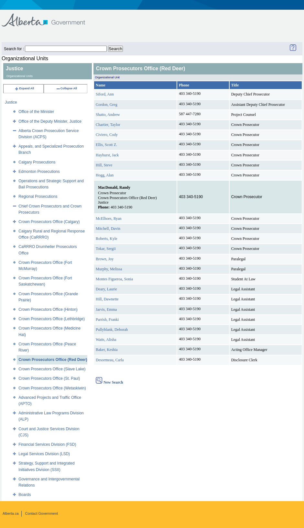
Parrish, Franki (107, 319)
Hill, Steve (104, 165)
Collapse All (66, 88)
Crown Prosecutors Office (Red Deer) (52, 359)
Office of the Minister (36, 111)
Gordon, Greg (106, 104)
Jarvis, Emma (106, 309)
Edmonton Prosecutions (39, 171)
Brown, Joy (105, 259)
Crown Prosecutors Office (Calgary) (49, 221)
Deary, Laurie (106, 289)
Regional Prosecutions (37, 196)
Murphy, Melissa (109, 269)
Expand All (24, 88)
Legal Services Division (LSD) (44, 454)
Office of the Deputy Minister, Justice (49, 121)
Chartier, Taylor (108, 124)
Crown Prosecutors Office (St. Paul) (49, 378)
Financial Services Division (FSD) (47, 444)
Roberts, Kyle (106, 238)
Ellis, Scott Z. (106, 144)
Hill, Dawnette (107, 299)
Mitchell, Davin (108, 228)
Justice (11, 102)
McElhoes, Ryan (109, 218)
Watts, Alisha (106, 339)
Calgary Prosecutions (36, 162)
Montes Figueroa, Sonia (114, 279)
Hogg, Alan (105, 175)
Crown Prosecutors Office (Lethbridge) (51, 319)
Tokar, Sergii (106, 248)
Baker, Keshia (107, 349)
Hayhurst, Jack (107, 155)
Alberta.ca (11, 513)
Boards (24, 494)
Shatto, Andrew (108, 114)
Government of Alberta (48, 17)
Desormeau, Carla (110, 360)
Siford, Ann (105, 94)
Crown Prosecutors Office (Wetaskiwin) (52, 388)
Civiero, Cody (107, 134)
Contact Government (41, 513)
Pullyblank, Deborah (112, 329)
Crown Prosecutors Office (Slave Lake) (51, 369)
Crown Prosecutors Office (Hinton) (48, 309)
